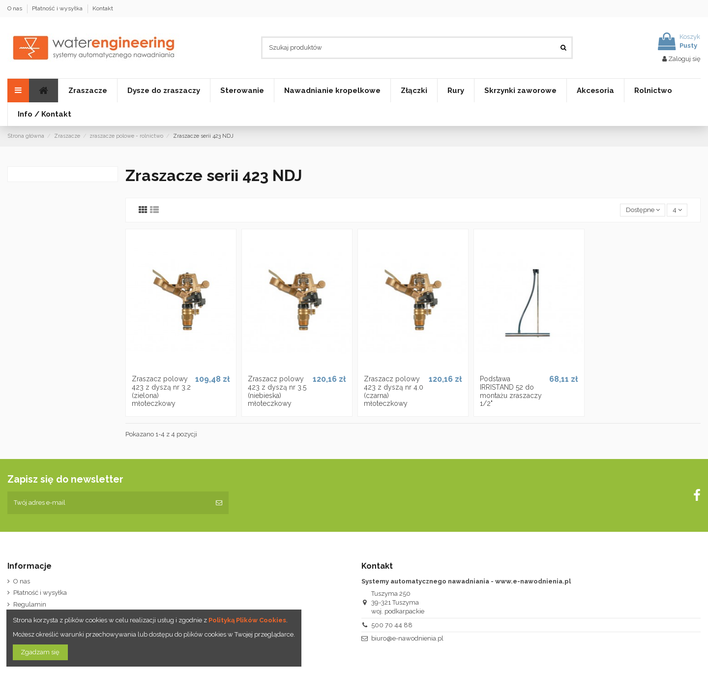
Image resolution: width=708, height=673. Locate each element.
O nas (15, 8)
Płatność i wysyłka (58, 8)
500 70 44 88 (392, 625)
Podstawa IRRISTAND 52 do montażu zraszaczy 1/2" (511, 391)
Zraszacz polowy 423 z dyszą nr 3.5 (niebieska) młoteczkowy (277, 391)
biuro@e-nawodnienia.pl (407, 638)
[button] (242, 90)
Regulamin (29, 604)
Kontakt (102, 8)
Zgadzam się (40, 652)
